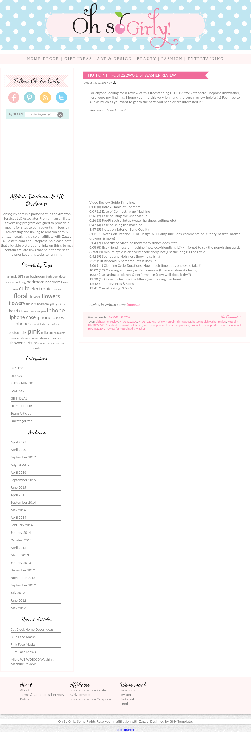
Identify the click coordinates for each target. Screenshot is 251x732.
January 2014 (21, 532)
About (24, 690)
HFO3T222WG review (151, 321)
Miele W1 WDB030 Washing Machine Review (32, 661)
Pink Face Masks (23, 644)
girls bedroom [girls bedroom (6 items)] (40, 304)
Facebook (127, 690)
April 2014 (18, 517)
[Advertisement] (37, 155)
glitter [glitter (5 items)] (61, 304)
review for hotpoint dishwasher (126, 328)
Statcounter (126, 729)
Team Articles (21, 413)
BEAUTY (146, 59)
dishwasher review (107, 321)
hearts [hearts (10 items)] (14, 311)
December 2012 (23, 570)
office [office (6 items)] (55, 324)
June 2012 (18, 600)
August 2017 (20, 464)
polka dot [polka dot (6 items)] (47, 333)
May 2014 (18, 510)
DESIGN (16, 375)
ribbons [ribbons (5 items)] (15, 338)
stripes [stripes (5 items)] (42, 343)
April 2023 (18, 442)
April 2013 (18, 547)
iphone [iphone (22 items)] (56, 310)
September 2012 (23, 585)
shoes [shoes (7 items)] (25, 338)
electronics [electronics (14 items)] (41, 288)
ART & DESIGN (114, 59)
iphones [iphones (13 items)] (22, 324)
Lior (115, 82)
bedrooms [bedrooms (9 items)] (53, 281)
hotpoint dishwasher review (209, 321)
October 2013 (21, 540)
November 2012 (23, 577)
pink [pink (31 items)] (33, 331)
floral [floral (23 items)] (20, 296)
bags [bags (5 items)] (26, 276)
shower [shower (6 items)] (34, 338)
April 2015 (18, 495)
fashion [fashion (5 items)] (58, 289)
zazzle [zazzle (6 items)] (37, 348)
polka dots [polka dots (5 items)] (59, 333)
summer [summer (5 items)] (50, 343)
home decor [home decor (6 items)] (28, 311)
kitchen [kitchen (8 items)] (46, 324)
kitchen (137, 325)
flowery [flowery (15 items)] (17, 303)
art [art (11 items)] (20, 276)
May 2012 (18, 608)
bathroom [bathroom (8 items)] (37, 276)
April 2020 (18, 449)
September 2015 (23, 480)
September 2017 (23, 457)
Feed (124, 703)
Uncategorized (22, 421)
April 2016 (18, 472)
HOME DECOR (43, 59)
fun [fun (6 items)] (28, 304)
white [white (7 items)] (60, 343)
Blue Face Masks (23, 637)
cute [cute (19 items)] (24, 288)
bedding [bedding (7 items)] (20, 282)
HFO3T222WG (128, 321)
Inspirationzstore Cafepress (90, 699)
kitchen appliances (177, 325)
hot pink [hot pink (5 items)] (41, 311)
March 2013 (20, 555)
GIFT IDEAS (78, 59)
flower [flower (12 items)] (34, 296)
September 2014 (23, 502)
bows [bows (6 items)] (14, 289)
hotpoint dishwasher (178, 321)
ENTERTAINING (205, 59)
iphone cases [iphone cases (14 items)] (50, 317)
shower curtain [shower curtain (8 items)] (51, 338)
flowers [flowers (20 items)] (51, 296)
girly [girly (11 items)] (54, 303)
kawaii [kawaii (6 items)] (35, 324)
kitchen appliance (154, 325)
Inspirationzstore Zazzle (88, 690)
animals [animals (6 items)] (12, 276)
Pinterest (127, 699)
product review (200, 325)
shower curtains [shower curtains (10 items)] (24, 343)
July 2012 (18, 592)
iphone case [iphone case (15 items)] (23, 317)
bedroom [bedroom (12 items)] (35, 282)
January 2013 (21, 562)
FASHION (172, 59)
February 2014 (22, 525)
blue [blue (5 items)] (65, 282)
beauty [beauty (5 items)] (10, 282)
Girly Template (81, 694)
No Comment (231, 316)
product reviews (220, 325)
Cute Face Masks (23, 652)
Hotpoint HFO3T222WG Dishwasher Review (132, 75)
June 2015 (18, 487)
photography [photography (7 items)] (18, 332)
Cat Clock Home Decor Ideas (32, 629)
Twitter (125, 694)
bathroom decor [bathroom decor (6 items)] (56, 276)
